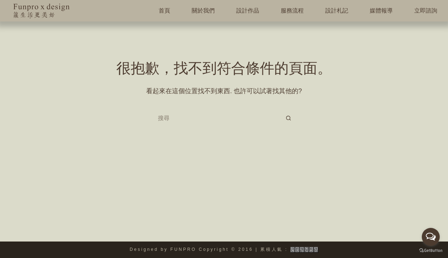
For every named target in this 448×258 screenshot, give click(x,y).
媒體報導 (381, 11)
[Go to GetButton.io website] (430, 250)
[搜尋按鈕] (288, 118)
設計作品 (247, 11)
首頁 (164, 11)
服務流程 (292, 11)
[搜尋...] (216, 118)
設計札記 (336, 11)
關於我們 (203, 11)
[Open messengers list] (431, 237)
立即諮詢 (425, 11)
